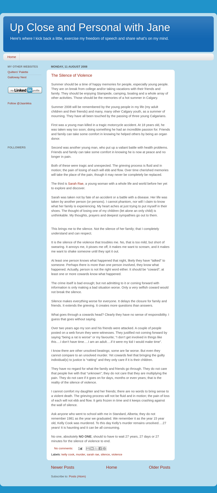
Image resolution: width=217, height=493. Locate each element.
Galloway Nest (17, 77)
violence (117, 454)
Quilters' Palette (18, 72)
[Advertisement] (24, 125)
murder (80, 454)
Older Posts (159, 467)
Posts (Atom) (77, 476)
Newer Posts (62, 467)
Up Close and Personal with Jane (90, 27)
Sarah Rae (76, 183)
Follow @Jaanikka (19, 103)
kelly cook (67, 454)
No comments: (64, 448)
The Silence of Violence (71, 75)
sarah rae (93, 454)
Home (11, 57)
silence (105, 454)
